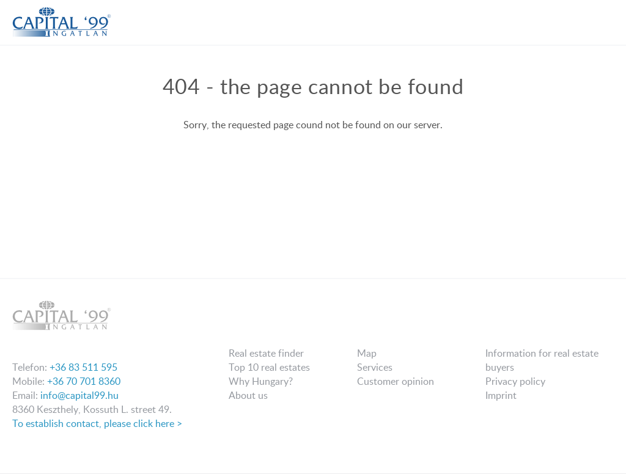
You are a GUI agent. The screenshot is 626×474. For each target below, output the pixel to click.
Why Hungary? (261, 381)
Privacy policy (515, 381)
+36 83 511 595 (83, 367)
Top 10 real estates (269, 367)
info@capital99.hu (79, 395)
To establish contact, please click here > (97, 423)
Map (367, 353)
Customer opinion (395, 381)
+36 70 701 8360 (83, 381)
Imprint (501, 395)
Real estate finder (266, 353)
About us (248, 395)
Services (374, 367)
